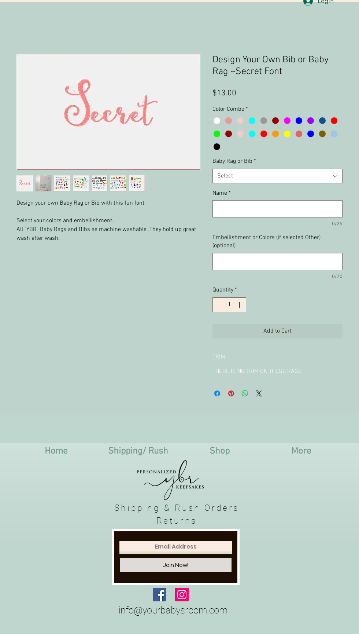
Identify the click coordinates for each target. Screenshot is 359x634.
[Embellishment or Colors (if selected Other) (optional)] (277, 261)
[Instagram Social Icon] (182, 594)
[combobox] (277, 176)
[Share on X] (259, 393)
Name (221, 193)
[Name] (277, 209)
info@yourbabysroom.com (173, 610)
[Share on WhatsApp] (245, 393)
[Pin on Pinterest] (231, 393)
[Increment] (240, 305)
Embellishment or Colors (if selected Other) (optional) (266, 241)
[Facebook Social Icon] (159, 594)
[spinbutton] (229, 305)
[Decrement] (219, 305)
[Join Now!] (175, 565)
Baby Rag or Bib (234, 161)
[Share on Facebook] (217, 393)
